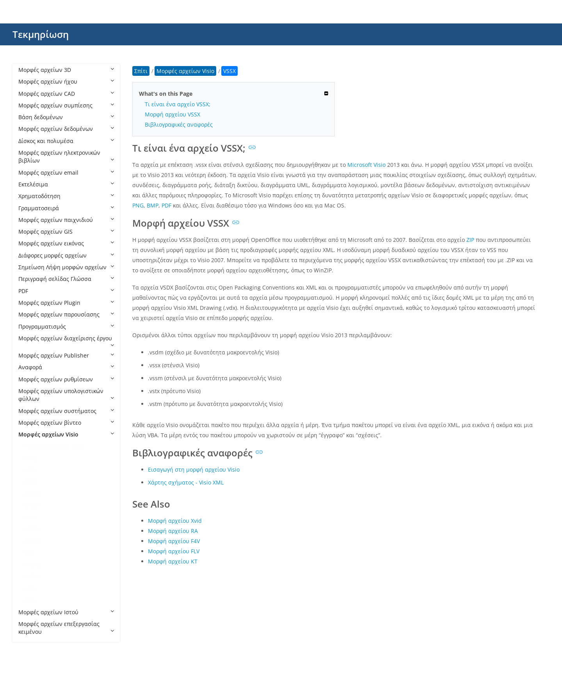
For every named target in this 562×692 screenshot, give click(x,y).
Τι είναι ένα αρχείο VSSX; (177, 104)
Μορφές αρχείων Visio (66, 434)
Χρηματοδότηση (66, 196)
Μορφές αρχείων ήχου (66, 81)
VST (31, 552)
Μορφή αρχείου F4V (174, 541)
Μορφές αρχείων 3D (66, 69)
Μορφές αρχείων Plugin (66, 302)
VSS (31, 517)
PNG (138, 205)
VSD (31, 481)
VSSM (33, 529)
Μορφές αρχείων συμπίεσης (66, 105)
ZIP (470, 239)
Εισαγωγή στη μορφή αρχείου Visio (194, 469)
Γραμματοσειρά (66, 208)
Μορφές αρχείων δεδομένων (66, 128)
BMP (152, 205)
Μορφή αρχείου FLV (173, 551)
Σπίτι (141, 71)
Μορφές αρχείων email (66, 172)
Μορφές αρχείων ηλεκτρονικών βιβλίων (66, 156)
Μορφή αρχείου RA (173, 531)
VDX (31, 470)
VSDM (33, 493)
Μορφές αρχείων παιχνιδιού (66, 220)
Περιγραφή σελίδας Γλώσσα (66, 279)
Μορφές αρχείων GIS (66, 231)
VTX (31, 600)
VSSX (32, 541)
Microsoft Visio (366, 164)
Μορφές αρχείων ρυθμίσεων (66, 379)
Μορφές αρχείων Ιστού (66, 612)
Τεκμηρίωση (40, 34)
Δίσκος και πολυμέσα (66, 141)
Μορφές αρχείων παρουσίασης (66, 314)
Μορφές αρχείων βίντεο (66, 422)
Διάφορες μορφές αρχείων (66, 255)
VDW (32, 458)
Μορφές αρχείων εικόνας (66, 243)
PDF (66, 291)
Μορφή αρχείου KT (172, 561)
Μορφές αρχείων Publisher (66, 355)
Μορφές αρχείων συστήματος (66, 411)
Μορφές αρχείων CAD (66, 93)
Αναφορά (66, 367)
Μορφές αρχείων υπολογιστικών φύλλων (66, 394)
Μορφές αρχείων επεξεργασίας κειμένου (66, 627)
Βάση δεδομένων (66, 117)
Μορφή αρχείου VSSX (172, 114)
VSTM (33, 564)
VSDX (32, 505)
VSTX (32, 576)
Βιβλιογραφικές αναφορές (179, 124)
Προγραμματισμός (66, 326)
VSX (31, 588)
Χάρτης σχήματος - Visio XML (186, 482)
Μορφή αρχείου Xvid (175, 520)
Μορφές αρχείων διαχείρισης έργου (66, 341)
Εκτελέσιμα (66, 184)
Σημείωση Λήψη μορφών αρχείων (66, 267)
